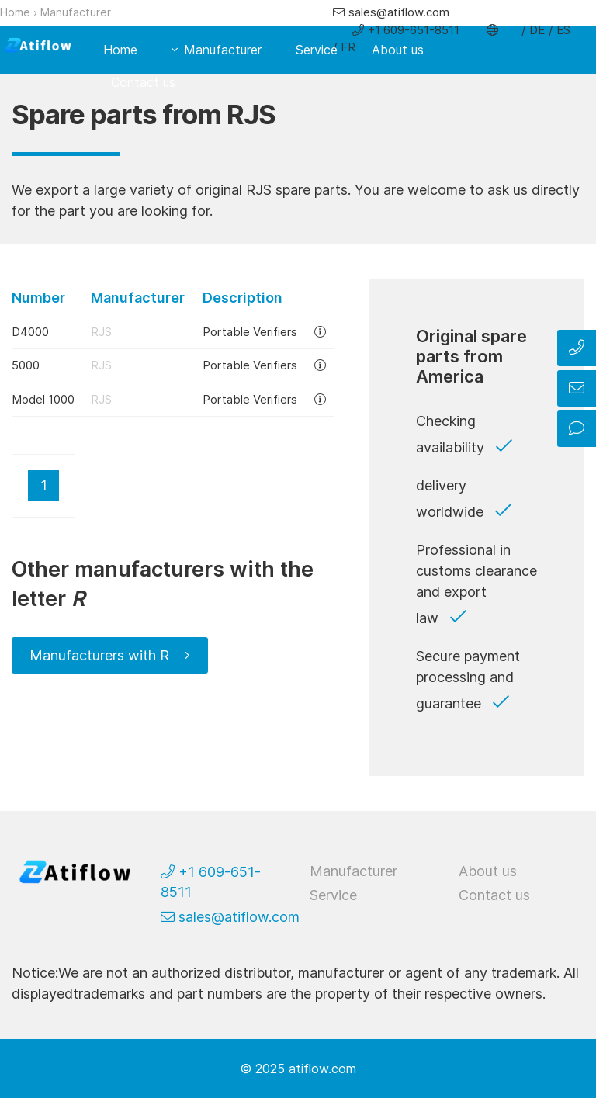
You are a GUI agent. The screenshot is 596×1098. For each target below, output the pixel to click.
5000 (26, 365)
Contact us (143, 82)
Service (317, 49)
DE (537, 30)
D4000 (30, 331)
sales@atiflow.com (398, 12)
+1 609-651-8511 (413, 30)
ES (563, 30)
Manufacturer (75, 12)
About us (398, 49)
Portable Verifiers (250, 331)
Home (15, 12)
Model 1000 (43, 399)
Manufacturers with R (99, 655)
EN (510, 30)
